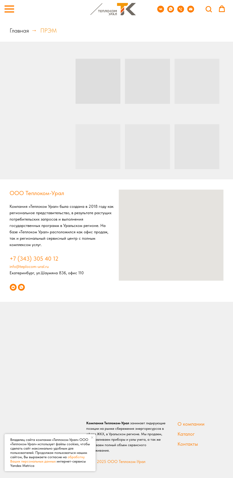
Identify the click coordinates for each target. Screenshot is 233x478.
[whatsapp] (170, 11)
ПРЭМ (48, 30)
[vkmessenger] (13, 287)
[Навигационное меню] (9, 9)
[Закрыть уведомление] (92, 437)
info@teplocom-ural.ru (29, 266)
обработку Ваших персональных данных (47, 459)
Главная (19, 30)
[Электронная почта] (190, 11)
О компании (191, 424)
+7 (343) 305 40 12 (34, 258)
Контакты (187, 444)
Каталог (186, 434)
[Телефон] (180, 11)
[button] (208, 8)
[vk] (160, 11)
